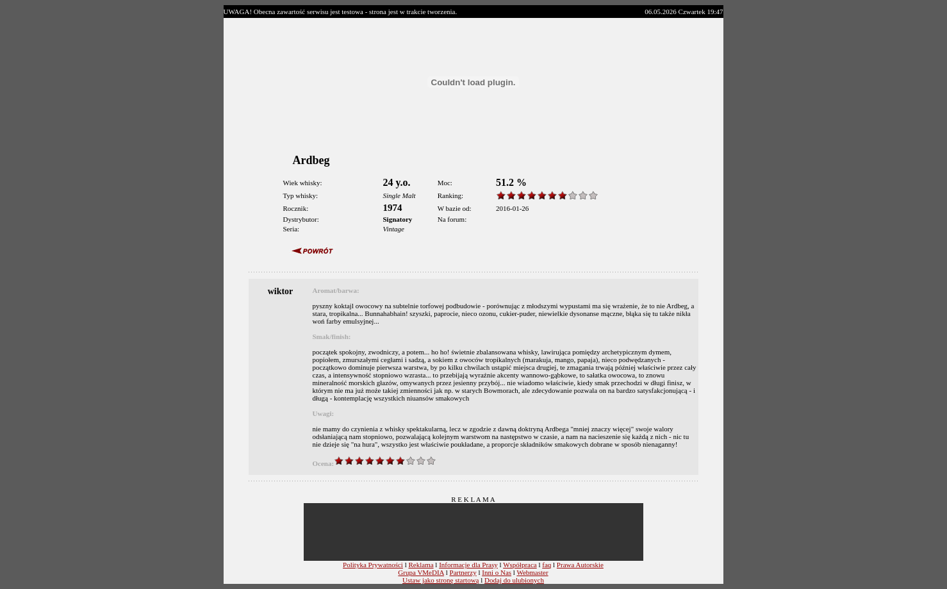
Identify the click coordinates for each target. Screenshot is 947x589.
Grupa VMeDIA (421, 572)
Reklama (420, 564)
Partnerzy (463, 572)
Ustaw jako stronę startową (440, 580)
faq (546, 564)
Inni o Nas (496, 572)
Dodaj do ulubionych (514, 580)
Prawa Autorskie (580, 564)
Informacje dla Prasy (468, 564)
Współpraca (520, 564)
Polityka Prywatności (373, 564)
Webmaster (532, 572)
